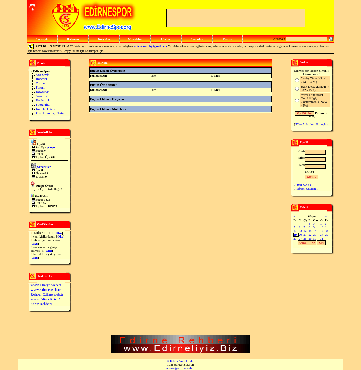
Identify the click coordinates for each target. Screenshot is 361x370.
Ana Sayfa (42, 74)
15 (309, 231)
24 (321, 234)
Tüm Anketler (304, 124)
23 (314, 234)
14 (304, 231)
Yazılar (40, 83)
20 (300, 234)
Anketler (41, 96)
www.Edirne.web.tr (46, 289)
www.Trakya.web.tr (46, 285)
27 (300, 238)
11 (326, 227)
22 (309, 234)
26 (294, 238)
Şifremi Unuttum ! (307, 188)
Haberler (41, 79)
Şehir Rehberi (41, 304)
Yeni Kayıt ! (303, 184)
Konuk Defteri (45, 109)
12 (294, 231)
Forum (40, 87)
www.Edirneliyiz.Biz (47, 299)
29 (309, 238)
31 (321, 238)
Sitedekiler (44, 166)
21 (304, 234)
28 (304, 238)
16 (314, 231)
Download (42, 92)
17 (321, 231)
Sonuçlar (322, 124)
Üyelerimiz (43, 100)
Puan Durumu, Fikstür (50, 113)
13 (300, 231)
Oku (58, 233)
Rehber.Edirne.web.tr (47, 294)
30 (314, 238)
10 (321, 227)
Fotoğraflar (43, 104)
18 (326, 231)
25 (326, 234)
